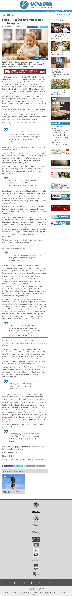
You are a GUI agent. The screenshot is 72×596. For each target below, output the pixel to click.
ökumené (63, 144)
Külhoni (28, 583)
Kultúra (7, 476)
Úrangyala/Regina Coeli (59, 131)
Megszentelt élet (46, 583)
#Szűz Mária (18, 471)
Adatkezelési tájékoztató (47, 594)
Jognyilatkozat (36, 594)
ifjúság (60, 138)
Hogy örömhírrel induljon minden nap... (59, 105)
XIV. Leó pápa (60, 136)
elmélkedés (61, 133)
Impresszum (22, 594)
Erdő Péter (55, 135)
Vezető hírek (57, 20)
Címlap (6, 583)
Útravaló (55, 126)
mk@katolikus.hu (50, 592)
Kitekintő (35, 583)
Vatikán (54, 133)
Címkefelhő (56, 123)
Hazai (12, 583)
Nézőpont (6, 27)
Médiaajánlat (29, 594)
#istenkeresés (8, 471)
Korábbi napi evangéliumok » (61, 119)
